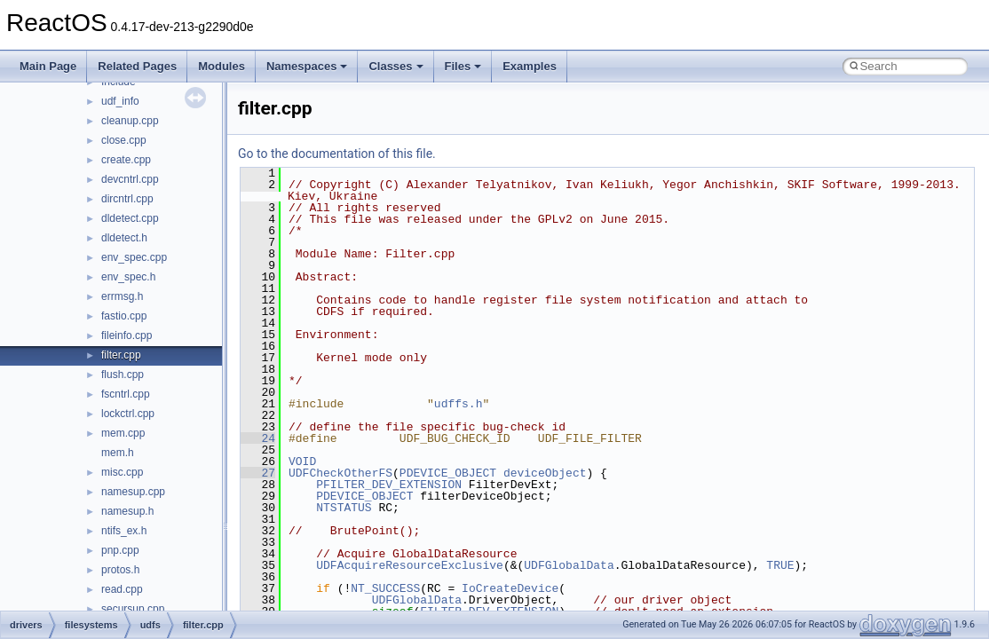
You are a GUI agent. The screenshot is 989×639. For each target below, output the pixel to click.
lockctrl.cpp (127, 413)
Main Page (48, 66)
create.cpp (126, 160)
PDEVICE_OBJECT (448, 473)
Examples (529, 66)
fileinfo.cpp (126, 335)
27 (258, 473)
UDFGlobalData (568, 565)
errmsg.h (122, 296)
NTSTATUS (343, 508)
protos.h (120, 570)
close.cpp (123, 140)
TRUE (780, 565)
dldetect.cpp (130, 218)
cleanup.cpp (130, 120)
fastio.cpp (123, 316)
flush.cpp (122, 374)
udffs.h (458, 404)
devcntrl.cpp (130, 179)
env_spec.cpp (134, 257)
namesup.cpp (133, 491)
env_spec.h (128, 277)
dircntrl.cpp (127, 199)
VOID (302, 461)
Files (463, 66)
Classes (395, 66)
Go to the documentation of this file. (337, 153)
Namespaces (307, 66)
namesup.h (127, 511)
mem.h (117, 452)
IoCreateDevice (510, 588)
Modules (221, 66)
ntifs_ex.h (123, 531)
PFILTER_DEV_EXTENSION (389, 485)
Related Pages (137, 66)
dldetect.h (124, 238)
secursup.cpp (132, 609)
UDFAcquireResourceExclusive (409, 565)
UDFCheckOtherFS (340, 473)
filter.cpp (121, 355)
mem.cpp (123, 433)
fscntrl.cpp (125, 394)
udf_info (120, 101)
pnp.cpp (120, 550)
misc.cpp (122, 472)
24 (258, 438)
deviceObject (545, 473)
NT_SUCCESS (385, 588)
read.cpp (122, 589)
